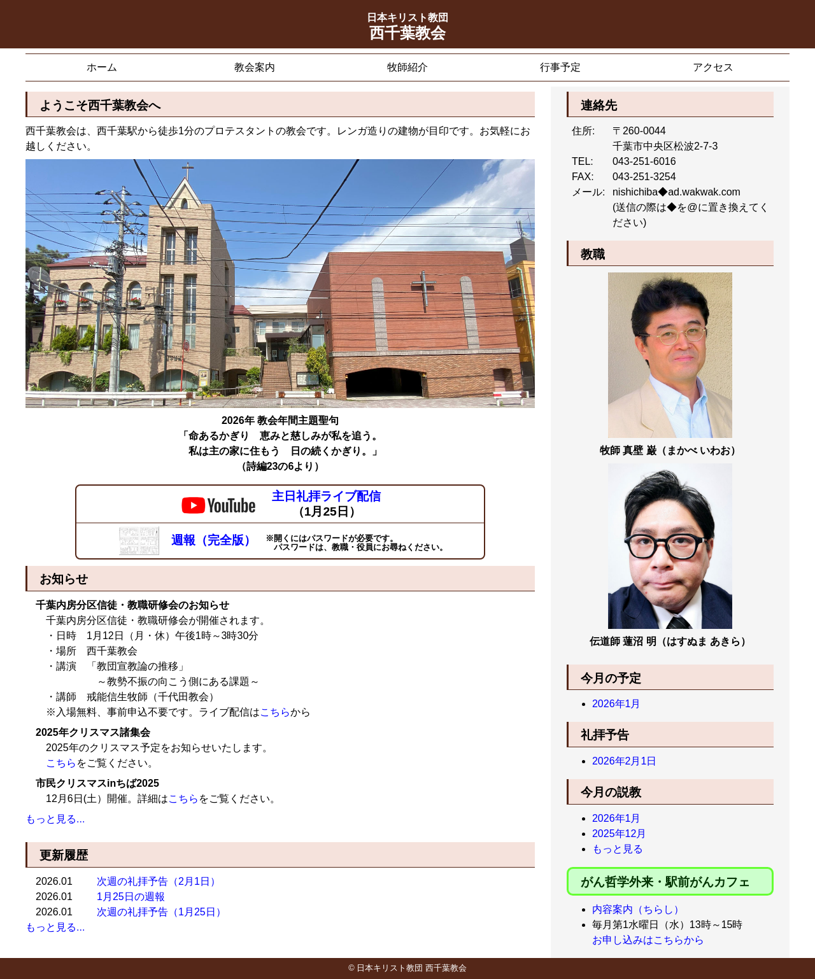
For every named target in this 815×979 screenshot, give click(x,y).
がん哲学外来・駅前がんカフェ (665, 882)
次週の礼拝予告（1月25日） (161, 911)
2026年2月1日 (624, 761)
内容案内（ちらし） (638, 909)
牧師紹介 (407, 67)
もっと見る (617, 848)
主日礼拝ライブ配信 (326, 496)
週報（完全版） (189, 540)
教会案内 (254, 67)
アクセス (713, 67)
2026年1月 (616, 703)
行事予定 (560, 67)
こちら (275, 712)
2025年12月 (619, 833)
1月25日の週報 (131, 896)
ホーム (102, 67)
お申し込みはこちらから (648, 939)
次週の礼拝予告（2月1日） (158, 881)
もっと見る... (55, 818)
